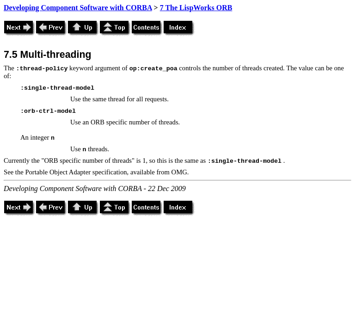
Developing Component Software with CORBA (78, 8)
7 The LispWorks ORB (196, 8)
